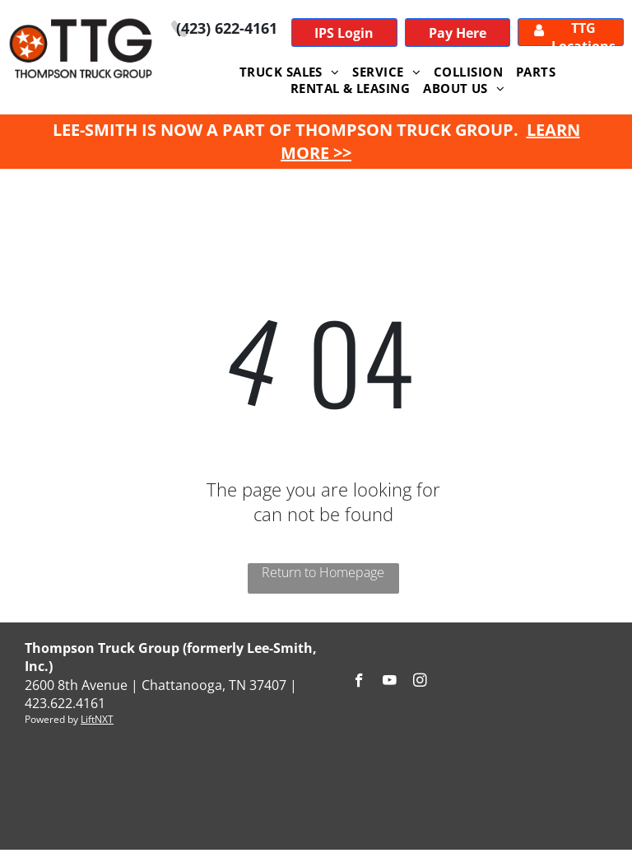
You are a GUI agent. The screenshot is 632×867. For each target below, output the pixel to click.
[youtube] (389, 682)
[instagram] (420, 682)
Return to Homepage (323, 572)
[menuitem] (289, 71)
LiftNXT (97, 719)
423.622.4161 (65, 703)
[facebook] (359, 682)
